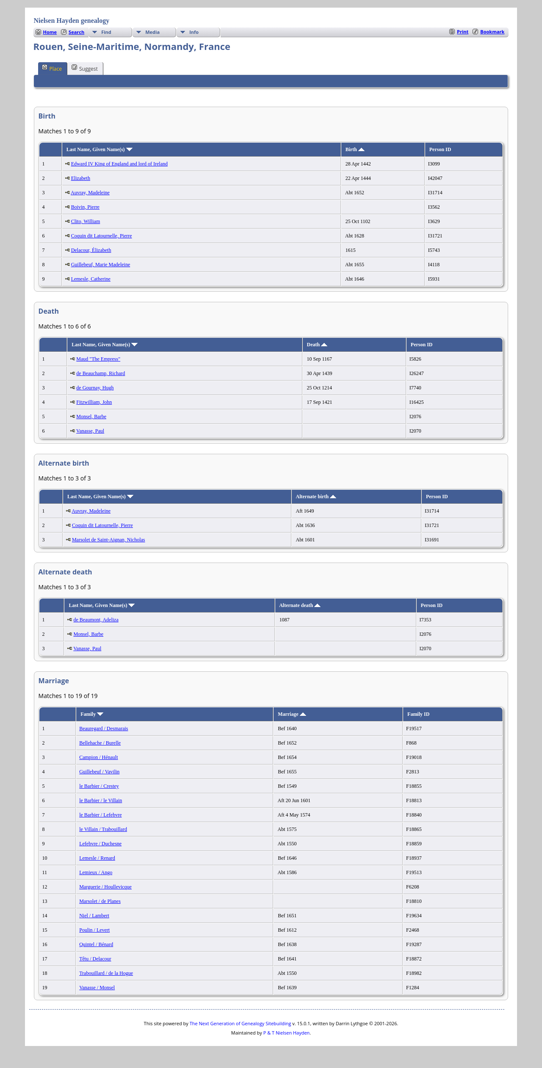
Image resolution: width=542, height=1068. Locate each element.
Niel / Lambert (94, 916)
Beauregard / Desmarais (103, 728)
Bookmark (492, 31)
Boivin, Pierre (85, 207)
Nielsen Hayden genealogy (72, 20)
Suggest (85, 68)
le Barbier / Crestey (99, 786)
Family (91, 714)
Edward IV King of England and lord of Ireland (119, 164)
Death (317, 345)
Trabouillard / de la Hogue (106, 973)
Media (152, 32)
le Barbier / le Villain (100, 800)
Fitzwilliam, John (94, 402)
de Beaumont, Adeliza (95, 620)
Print (462, 31)
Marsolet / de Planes (100, 901)
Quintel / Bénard (96, 944)
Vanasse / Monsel (97, 988)
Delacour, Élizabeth (91, 250)
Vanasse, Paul (90, 431)
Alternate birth (316, 497)
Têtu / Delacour (95, 959)
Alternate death (300, 605)
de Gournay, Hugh (94, 388)
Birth (355, 149)
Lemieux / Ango (95, 872)
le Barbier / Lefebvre (100, 815)
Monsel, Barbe (91, 416)
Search (76, 32)
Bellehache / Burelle (100, 743)
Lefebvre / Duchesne (100, 844)
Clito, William (85, 221)
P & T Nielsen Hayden (286, 1032)
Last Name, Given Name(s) (99, 149)
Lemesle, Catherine (91, 279)
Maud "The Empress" (98, 359)
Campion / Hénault (98, 757)
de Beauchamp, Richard (100, 373)
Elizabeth (80, 178)
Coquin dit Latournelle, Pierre (101, 236)
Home (50, 32)
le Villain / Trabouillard (103, 829)
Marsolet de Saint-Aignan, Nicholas (108, 540)
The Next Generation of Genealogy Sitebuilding (240, 1023)
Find (106, 32)
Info (194, 32)
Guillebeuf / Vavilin (99, 772)
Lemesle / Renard (97, 858)
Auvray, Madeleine (90, 193)
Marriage (292, 714)
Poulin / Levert (94, 930)
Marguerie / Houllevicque (105, 887)
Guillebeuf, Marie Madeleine (100, 265)
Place (52, 68)
